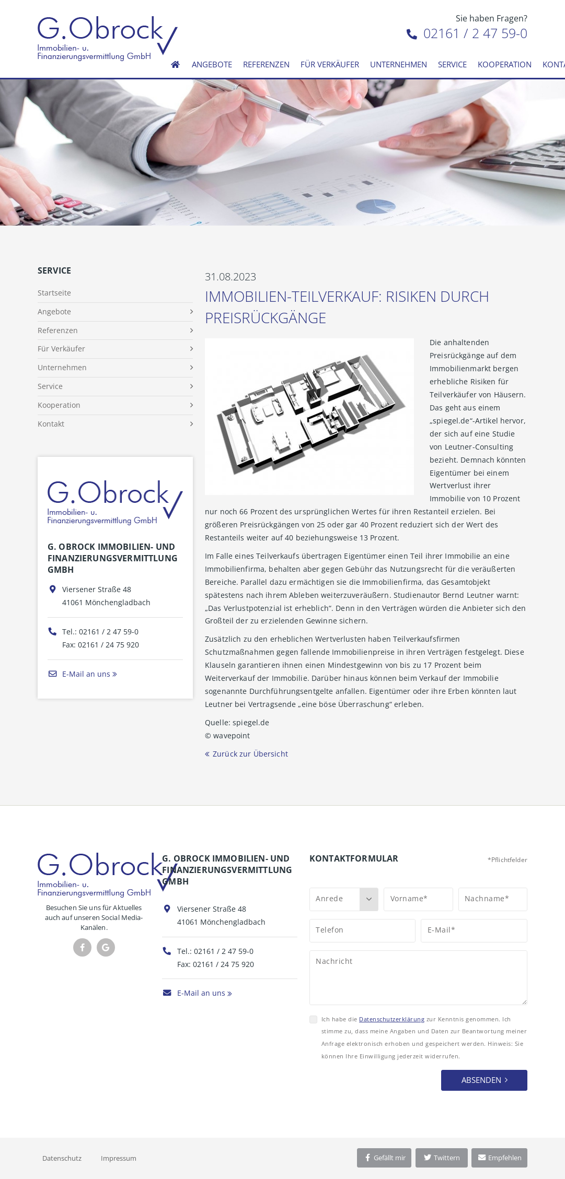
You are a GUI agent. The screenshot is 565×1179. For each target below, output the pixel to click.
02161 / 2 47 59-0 (467, 33)
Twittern (441, 1157)
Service (452, 64)
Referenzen (266, 64)
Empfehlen (499, 1157)
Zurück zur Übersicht (250, 754)
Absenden (481, 1080)
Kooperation (505, 64)
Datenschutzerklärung (391, 1019)
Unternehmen (398, 64)
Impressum (118, 1158)
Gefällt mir (384, 1157)
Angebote (212, 64)
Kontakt (51, 424)
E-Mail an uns (79, 674)
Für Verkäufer (330, 64)
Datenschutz (62, 1158)
